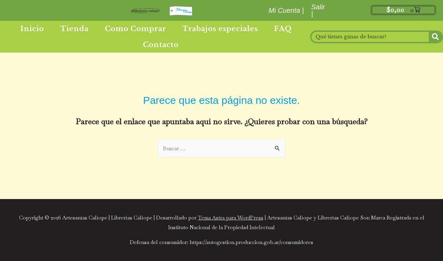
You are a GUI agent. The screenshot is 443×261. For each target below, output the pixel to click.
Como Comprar (135, 29)
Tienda (74, 29)
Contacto (161, 44)
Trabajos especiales (220, 29)
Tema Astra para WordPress (230, 217)
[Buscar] (435, 37)
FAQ (283, 29)
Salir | (318, 10)
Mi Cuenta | (286, 10)
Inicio (32, 29)
